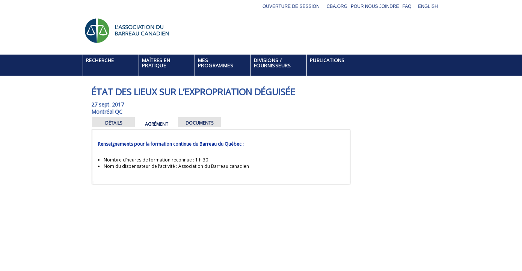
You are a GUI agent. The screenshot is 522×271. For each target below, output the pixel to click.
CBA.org (337, 6)
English (428, 6)
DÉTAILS (113, 123)
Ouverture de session (291, 6)
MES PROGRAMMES (215, 63)
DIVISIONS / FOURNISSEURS (272, 63)
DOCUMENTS (199, 123)
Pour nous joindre (375, 6)
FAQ (407, 6)
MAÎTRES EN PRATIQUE (156, 63)
